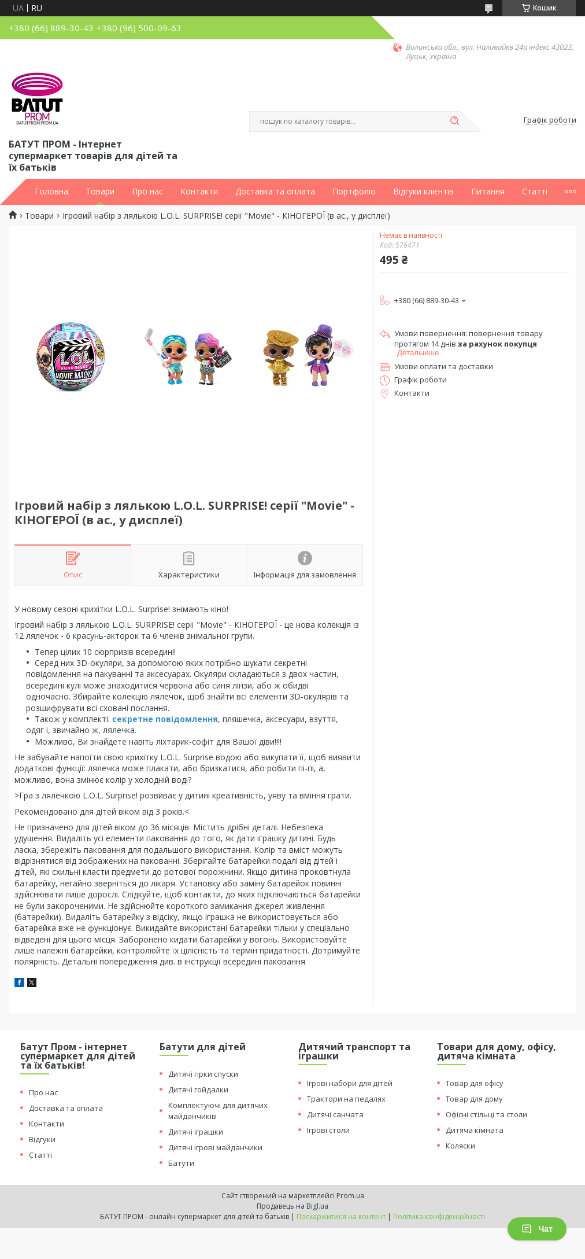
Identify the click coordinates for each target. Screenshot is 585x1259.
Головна (51, 191)
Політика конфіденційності (439, 1216)
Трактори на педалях (346, 1099)
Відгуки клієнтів (423, 191)
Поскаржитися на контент (341, 1216)
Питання (488, 191)
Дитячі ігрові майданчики (215, 1147)
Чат (537, 1229)
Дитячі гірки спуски (203, 1074)
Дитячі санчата (335, 1114)
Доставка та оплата (275, 191)
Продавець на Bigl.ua (292, 1206)
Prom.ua (350, 1196)
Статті (534, 191)
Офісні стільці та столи (486, 1114)
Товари (100, 191)
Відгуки (42, 1139)
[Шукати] (454, 121)
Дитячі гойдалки (198, 1089)
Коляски (460, 1145)
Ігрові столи (328, 1130)
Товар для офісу (474, 1083)
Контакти (199, 191)
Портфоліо (354, 191)
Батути (181, 1163)
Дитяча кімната (474, 1130)
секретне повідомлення (165, 718)
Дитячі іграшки (195, 1132)
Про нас (147, 191)
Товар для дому (474, 1099)
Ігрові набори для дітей (350, 1083)
